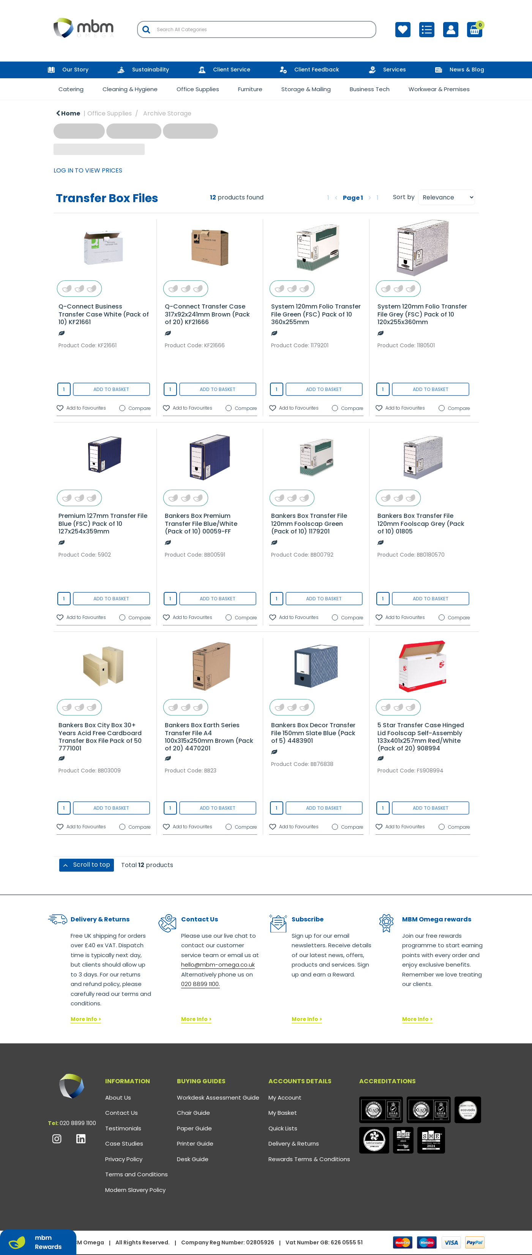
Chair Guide (193, 1113)
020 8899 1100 (78, 1123)
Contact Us (121, 1113)
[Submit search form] (146, 29)
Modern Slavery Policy (135, 1190)
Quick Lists (282, 1128)
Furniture (250, 89)
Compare (135, 408)
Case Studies (124, 1143)
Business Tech (370, 89)
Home (68, 113)
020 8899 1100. (200, 984)
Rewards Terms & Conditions (309, 1159)
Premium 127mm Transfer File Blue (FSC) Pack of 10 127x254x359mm (102, 523)
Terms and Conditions (136, 1174)
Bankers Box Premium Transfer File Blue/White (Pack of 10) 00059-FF (201, 523)
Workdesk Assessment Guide (218, 1097)
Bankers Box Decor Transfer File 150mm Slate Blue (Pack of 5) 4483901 (313, 733)
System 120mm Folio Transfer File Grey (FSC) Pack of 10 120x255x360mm (422, 314)
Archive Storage (167, 113)
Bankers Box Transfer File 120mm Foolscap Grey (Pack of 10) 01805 (420, 523)
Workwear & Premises (439, 89)
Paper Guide (194, 1128)
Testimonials (123, 1128)
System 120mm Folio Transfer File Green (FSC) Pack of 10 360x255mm (316, 314)
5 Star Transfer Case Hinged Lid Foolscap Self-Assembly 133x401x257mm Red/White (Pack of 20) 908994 (420, 737)
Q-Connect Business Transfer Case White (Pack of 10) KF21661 (103, 314)
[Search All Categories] (256, 29)
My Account (285, 1097)
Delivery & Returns (293, 1143)
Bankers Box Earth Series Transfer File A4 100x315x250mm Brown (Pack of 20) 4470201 (209, 737)
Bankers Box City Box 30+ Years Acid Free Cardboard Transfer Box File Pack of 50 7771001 (100, 737)
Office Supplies (198, 89)
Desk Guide (192, 1159)
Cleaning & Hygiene (130, 89)
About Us (118, 1097)
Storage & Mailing (306, 89)
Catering (71, 89)
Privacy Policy (123, 1159)
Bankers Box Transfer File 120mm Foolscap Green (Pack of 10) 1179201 (309, 523)
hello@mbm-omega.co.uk (218, 965)
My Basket (282, 1113)
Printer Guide (195, 1143)
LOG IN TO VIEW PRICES (88, 170)
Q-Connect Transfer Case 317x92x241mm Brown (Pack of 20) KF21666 (207, 314)
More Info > (86, 1019)
